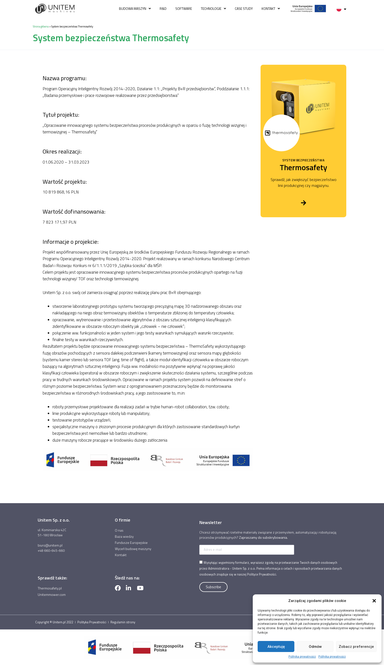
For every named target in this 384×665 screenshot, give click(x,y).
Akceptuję (276, 646)
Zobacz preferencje (356, 646)
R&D (163, 8)
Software (183, 8)
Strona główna (41, 26)
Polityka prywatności (302, 656)
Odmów (315, 646)
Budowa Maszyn (135, 8)
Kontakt (271, 8)
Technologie (213, 8)
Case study (244, 8)
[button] (374, 600)
